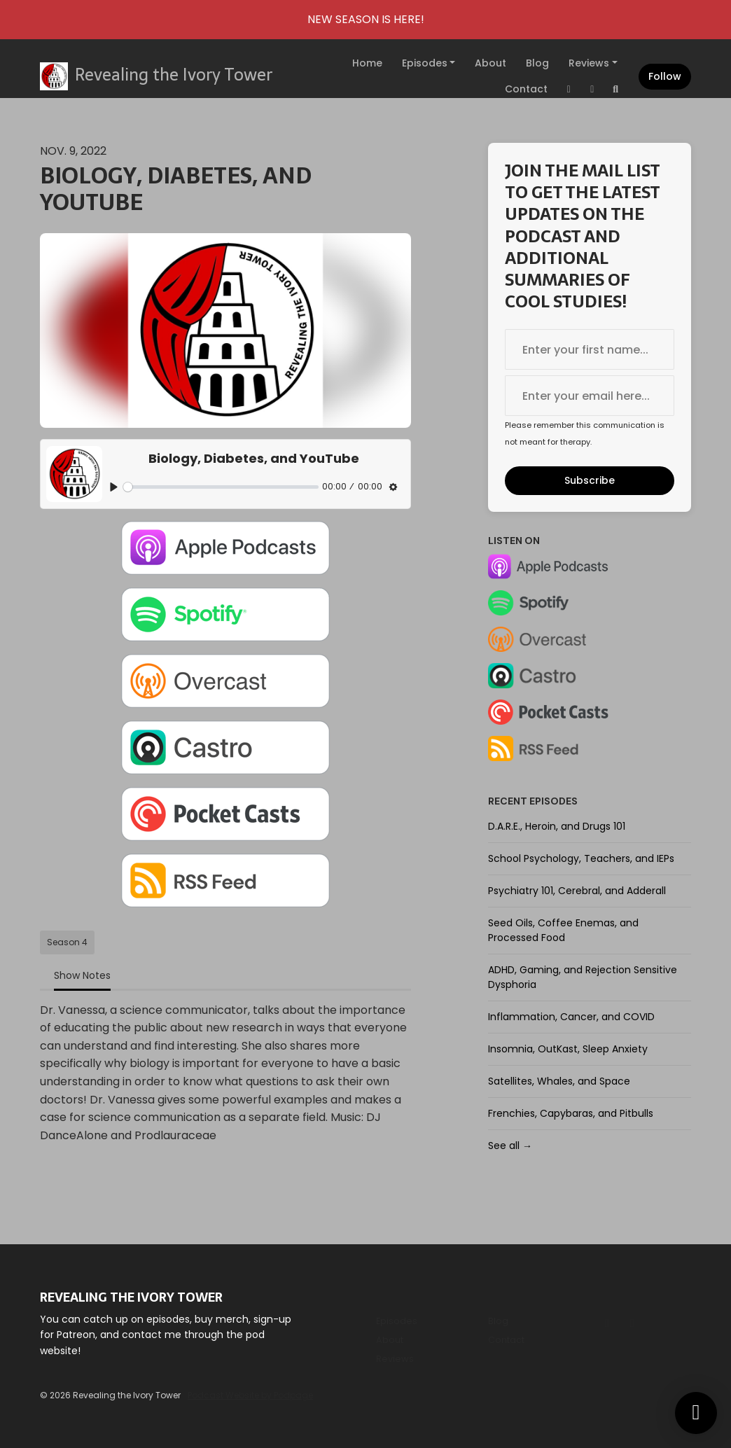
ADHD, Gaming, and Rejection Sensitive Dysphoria (582, 977)
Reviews (589, 63)
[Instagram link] (569, 89)
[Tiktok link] (592, 89)
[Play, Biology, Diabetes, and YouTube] (113, 487)
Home (367, 63)
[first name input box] (589, 349)
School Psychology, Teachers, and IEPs (581, 858)
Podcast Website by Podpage (250, 1395)
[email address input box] (589, 395)
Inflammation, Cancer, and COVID (571, 1017)
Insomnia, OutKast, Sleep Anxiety (568, 1049)
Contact (526, 89)
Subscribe (589, 480)
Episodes (424, 63)
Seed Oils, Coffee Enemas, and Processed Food (563, 930)
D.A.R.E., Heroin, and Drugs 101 (556, 826)
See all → (510, 1146)
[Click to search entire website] (616, 89)
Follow (664, 76)
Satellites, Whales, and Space (559, 1081)
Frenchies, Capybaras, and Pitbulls (570, 1113)
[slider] (221, 487)
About (490, 63)
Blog (537, 63)
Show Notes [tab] (82, 975)
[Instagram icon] (607, 1323)
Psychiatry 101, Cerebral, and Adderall (577, 891)
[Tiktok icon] (632, 1323)
